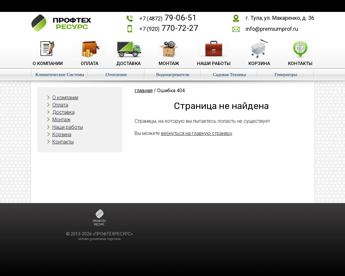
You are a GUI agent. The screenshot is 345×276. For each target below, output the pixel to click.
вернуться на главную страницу (196, 133)
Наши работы (67, 127)
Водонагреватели (172, 74)
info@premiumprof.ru (272, 29)
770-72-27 (168, 28)
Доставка (63, 112)
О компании (65, 97)
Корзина (61, 134)
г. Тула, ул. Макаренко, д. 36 (280, 18)
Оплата (60, 105)
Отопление (116, 74)
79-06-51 (168, 17)
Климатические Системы (59, 74)
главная (144, 90)
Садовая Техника (229, 74)
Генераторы (286, 74)
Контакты (63, 142)
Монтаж (61, 119)
